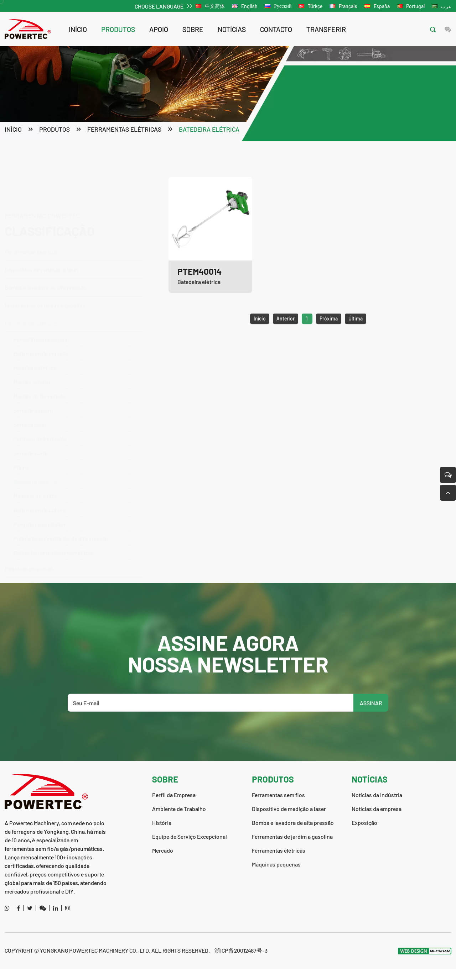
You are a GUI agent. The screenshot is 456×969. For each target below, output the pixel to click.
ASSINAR (371, 718)
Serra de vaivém (33, 395)
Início (78, 29)
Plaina (21, 452)
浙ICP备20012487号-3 (241, 950)
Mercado (162, 850)
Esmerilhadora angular (41, 324)
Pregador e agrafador (40, 509)
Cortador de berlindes (40, 423)
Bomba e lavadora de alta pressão (70, 253)
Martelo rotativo (33, 366)
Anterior (285, 334)
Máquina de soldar (36, 480)
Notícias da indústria (377, 794)
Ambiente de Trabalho (179, 808)
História (161, 822)
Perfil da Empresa (174, 794)
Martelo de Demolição (40, 381)
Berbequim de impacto (41, 338)
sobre (192, 29)
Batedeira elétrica (209, 130)
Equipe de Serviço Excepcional (189, 836)
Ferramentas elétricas (124, 130)
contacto (276, 29)
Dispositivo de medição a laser (42, 235)
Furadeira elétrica (35, 352)
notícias (232, 29)
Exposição (364, 822)
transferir (326, 29)
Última (355, 334)
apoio (158, 29)
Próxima (329, 334)
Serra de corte (31, 438)
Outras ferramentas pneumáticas (54, 537)
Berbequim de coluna (40, 494)
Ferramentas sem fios (70, 218)
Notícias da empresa (376, 808)
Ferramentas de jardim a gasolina (70, 290)
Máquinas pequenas (29, 553)
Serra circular (30, 409)
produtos (118, 29)
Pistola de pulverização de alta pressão (61, 523)
